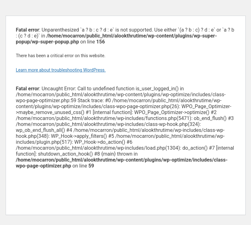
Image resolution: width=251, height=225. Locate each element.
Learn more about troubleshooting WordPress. (61, 70)
